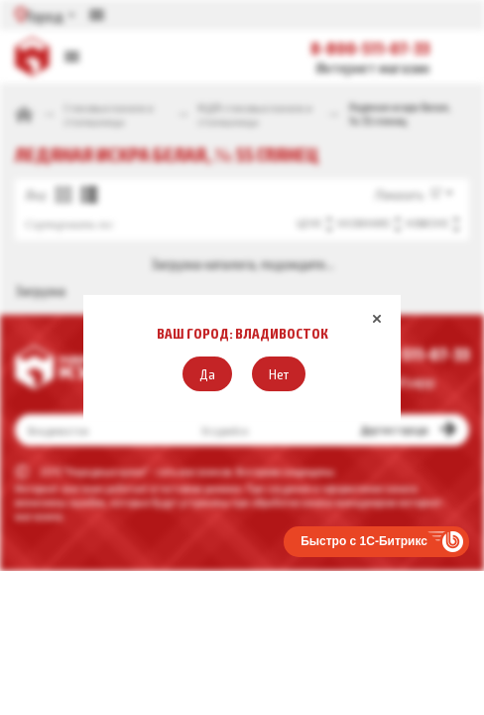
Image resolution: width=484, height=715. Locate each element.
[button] (207, 374)
